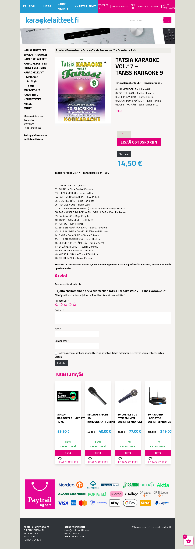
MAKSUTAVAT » (71, 533)
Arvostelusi (62, 301)
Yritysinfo (29, 124)
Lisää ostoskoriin (139, 142)
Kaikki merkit (63, 6)
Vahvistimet (33, 99)
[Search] (167, 20)
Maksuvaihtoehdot (34, 116)
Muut (28, 108)
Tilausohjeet (30, 120)
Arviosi (59, 310)
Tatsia (30, 86)
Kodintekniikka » (33, 139)
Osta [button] (68, 453)
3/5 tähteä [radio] (65, 304)
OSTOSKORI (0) (103, 6)
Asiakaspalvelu (120, 6)
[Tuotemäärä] (124, 134)
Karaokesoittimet (37, 63)
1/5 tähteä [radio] (57, 304)
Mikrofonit (32, 90)
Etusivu (29, 6)
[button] (105, 62)
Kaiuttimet (32, 95)
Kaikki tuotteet (35, 50)
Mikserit (30, 103)
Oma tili (133, 6)
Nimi (58, 329)
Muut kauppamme (169, 6)
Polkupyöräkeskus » (35, 135)
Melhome (32, 77)
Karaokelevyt (34, 72)
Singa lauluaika (35, 68)
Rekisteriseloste (32, 128)
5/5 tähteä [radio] (74, 304)
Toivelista (143, 6)
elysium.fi (156, 527)
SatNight (32, 81)
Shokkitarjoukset (37, 54)
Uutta (46, 6)
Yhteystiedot (85, 6)
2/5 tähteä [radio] (61, 304)
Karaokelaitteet (36, 59)
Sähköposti (62, 341)
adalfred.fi (166, 527)
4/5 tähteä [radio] (70, 304)
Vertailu (155, 6)
